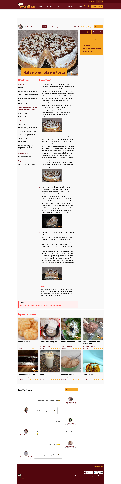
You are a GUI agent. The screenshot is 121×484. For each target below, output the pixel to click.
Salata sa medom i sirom (71, 333)
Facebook (69, 476)
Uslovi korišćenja (40, 476)
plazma (40, 305)
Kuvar (40, 6)
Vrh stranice (98, 466)
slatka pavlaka (57, 305)
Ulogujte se (100, 1)
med (47, 305)
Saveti (59, 6)
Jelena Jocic (70, 423)
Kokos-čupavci (28, 333)
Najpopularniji (97, 32)
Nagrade (80, 6)
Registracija (93, 1)
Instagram (92, 476)
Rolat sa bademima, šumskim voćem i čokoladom (91, 48)
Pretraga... (88, 6)
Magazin (69, 6)
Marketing (47, 476)
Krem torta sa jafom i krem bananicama (91, 40)
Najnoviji (85, 32)
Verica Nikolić (70, 446)
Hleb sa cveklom (87, 37)
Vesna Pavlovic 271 (26, 457)
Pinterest (100, 476)
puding (32, 305)
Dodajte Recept (97, 6)
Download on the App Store (88, 472)
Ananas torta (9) (87, 51)
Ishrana (49, 6)
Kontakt (52, 476)
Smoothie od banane (50, 365)
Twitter (77, 476)
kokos (24, 305)
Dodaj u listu (98, 26)
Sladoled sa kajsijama (71, 365)
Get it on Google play (98, 472)
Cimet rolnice (93, 365)
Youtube (84, 476)
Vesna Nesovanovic (33, 27)
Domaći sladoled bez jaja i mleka (93, 333)
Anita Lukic (26, 412)
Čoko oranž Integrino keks (50, 333)
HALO (28, 478)
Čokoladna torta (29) (28, 365)
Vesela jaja (85, 42)
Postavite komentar (72, 390)
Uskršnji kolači (86, 45)
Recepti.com (27, 6)
